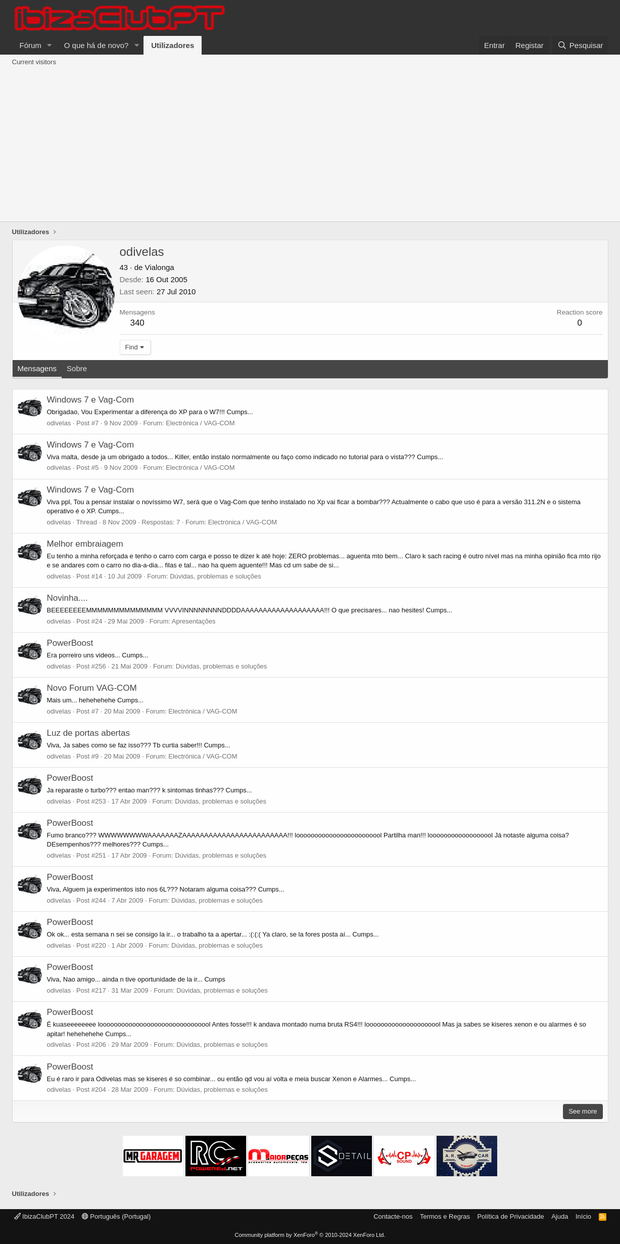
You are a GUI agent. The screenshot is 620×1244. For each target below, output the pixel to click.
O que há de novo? (96, 45)
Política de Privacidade (510, 1216)
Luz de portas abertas (88, 733)
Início (583, 1216)
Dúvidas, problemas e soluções (215, 576)
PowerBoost (70, 643)
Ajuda (559, 1216)
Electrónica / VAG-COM (200, 423)
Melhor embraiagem (85, 544)
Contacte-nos (392, 1216)
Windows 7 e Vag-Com (90, 400)
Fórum (30, 45)
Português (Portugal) (116, 1216)
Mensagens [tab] (37, 368)
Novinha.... (67, 598)
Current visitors (34, 62)
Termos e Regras (445, 1216)
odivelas (59, 423)
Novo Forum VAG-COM (92, 688)
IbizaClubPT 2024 (44, 1216)
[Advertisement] (310, 145)
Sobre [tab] (77, 368)
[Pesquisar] (580, 45)
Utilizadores (172, 45)
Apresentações (194, 621)
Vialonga (159, 267)
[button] (49, 45)
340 (137, 323)
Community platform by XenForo (310, 1235)
